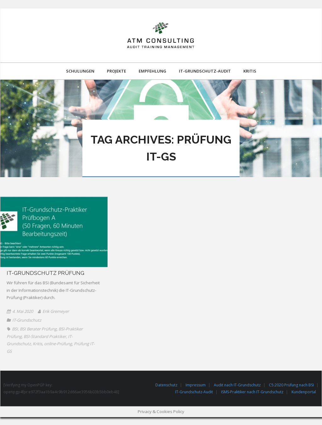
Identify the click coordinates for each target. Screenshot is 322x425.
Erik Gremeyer (55, 311)
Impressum (196, 385)
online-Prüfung (58, 343)
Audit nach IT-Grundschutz (237, 385)
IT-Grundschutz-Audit (194, 392)
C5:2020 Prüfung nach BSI (291, 385)
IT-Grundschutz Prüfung (45, 273)
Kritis (37, 343)
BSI (15, 329)
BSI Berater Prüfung (38, 329)
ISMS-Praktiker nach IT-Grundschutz (252, 392)
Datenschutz (166, 385)
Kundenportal (303, 392)
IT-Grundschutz (26, 320)
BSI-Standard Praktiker (45, 336)
